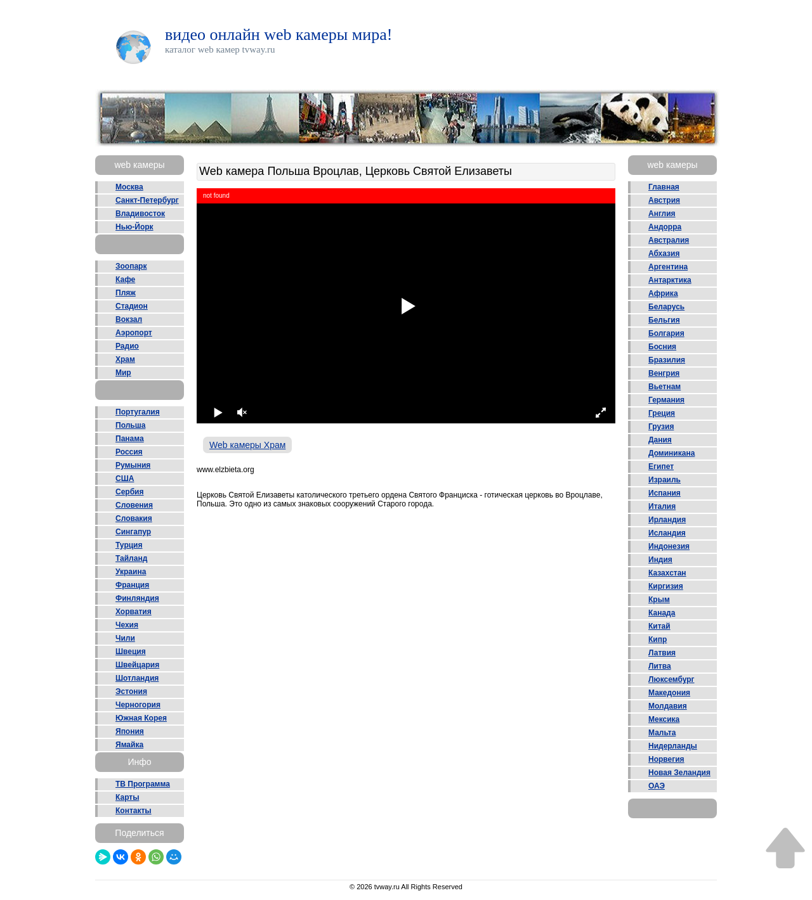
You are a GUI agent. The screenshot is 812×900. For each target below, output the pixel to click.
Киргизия (665, 586)
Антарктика (669, 280)
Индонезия (669, 546)
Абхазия (663, 253)
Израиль (664, 479)
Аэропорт (133, 332)
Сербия (129, 491)
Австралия (668, 240)
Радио (127, 346)
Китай (659, 626)
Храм (125, 359)
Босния (662, 346)
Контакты (133, 810)
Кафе (125, 279)
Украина (130, 571)
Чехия (126, 624)
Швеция (130, 651)
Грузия (661, 426)
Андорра (664, 226)
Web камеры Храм (247, 445)
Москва (129, 187)
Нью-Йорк (134, 226)
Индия (660, 559)
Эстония (131, 691)
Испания (664, 493)
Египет (661, 466)
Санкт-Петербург (147, 200)
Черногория (137, 704)
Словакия (133, 518)
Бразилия (666, 360)
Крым (659, 599)
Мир (123, 372)
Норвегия (666, 759)
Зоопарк (131, 266)
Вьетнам (664, 386)
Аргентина (668, 266)
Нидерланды (672, 746)
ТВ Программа (142, 784)
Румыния (132, 465)
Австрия (664, 200)
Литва (659, 666)
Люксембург (671, 679)
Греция (661, 413)
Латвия (662, 652)
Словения (134, 505)
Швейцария (137, 664)
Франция (132, 585)
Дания (660, 439)
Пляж (125, 292)
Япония (129, 731)
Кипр (657, 639)
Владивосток (140, 213)
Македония (669, 692)
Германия (666, 399)
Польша (130, 425)
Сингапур (133, 531)
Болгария (666, 333)
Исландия (667, 533)
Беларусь (666, 306)
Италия (662, 506)
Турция (128, 545)
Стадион (131, 306)
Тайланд (131, 558)
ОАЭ (656, 785)
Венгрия (663, 373)
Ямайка (129, 744)
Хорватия (133, 611)
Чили (125, 638)
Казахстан (667, 573)
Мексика (663, 719)
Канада (661, 612)
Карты (127, 797)
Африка (663, 293)
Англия (662, 213)
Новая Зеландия (679, 772)
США (124, 478)
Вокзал (128, 319)
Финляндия (137, 598)
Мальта (662, 732)
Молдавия (667, 706)
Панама (129, 438)
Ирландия (667, 519)
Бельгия (664, 320)
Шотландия (137, 678)
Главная (663, 187)
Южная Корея (141, 718)
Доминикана (671, 453)
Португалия (137, 412)
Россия (129, 451)
